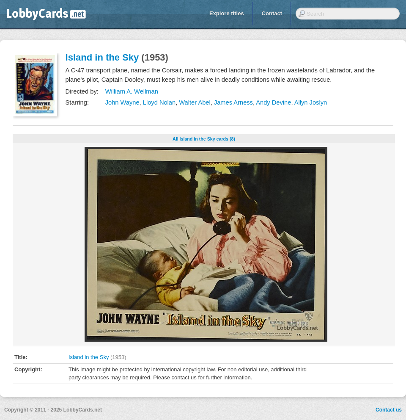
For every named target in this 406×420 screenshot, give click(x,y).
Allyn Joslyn (310, 102)
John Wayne (122, 102)
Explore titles (226, 13)
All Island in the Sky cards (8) (204, 138)
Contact (272, 13)
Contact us (389, 410)
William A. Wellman (131, 91)
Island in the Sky (102, 57)
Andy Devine (273, 102)
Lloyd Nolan (159, 102)
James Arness (233, 102)
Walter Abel (194, 102)
